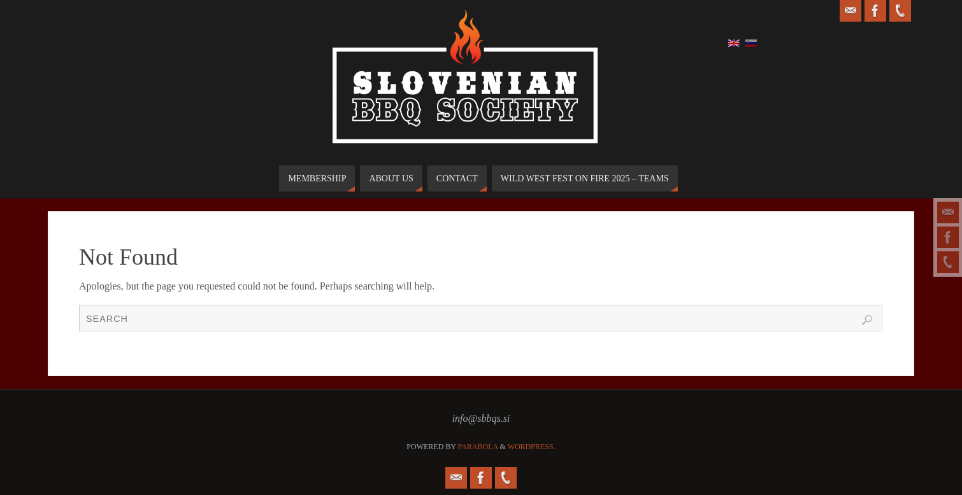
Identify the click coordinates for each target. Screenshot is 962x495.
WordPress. (532, 446)
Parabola (478, 446)
